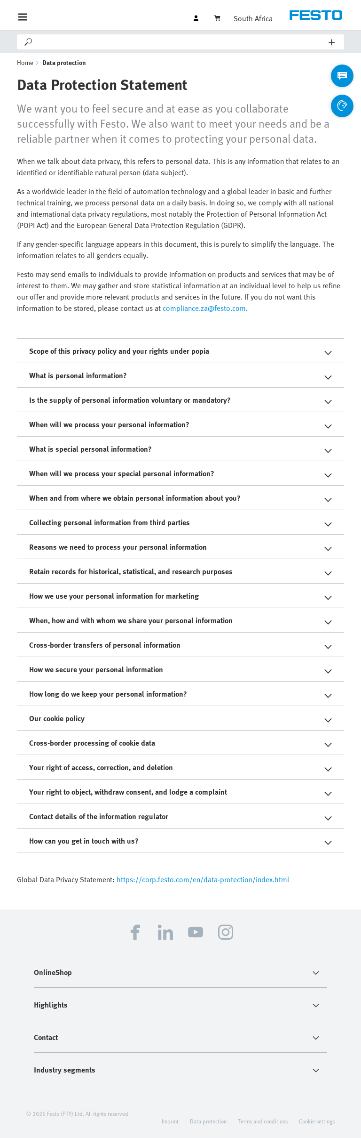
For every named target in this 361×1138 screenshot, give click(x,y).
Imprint (170, 1121)
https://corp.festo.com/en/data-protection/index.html (203, 879)
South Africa (253, 18)
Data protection (208, 1121)
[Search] (181, 41)
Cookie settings (317, 1121)
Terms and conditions (263, 1121)
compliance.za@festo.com (204, 308)
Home (25, 62)
